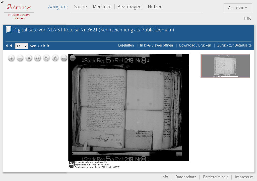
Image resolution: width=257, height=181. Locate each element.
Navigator (58, 7)
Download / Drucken (195, 45)
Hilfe (247, 18)
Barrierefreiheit (215, 177)
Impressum (244, 177)
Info (165, 177)
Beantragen (129, 7)
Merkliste (102, 7)
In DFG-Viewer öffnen (156, 45)
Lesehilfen (126, 45)
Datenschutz (185, 177)
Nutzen (155, 7)
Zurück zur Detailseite (234, 45)
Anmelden (237, 7)
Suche (80, 7)
